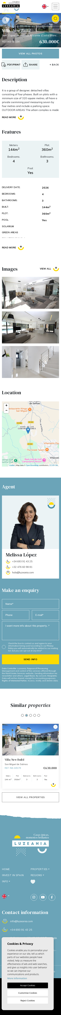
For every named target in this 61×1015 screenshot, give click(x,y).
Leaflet (12, 465)
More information (17, 978)
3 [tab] (30, 715)
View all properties (30, 797)
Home (6, 869)
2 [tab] (26, 715)
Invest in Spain (13, 875)
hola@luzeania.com (23, 572)
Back (54, 64)
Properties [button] (39, 869)
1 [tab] (22, 715)
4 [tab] (34, 715)
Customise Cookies (27, 992)
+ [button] (6, 405)
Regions (36, 875)
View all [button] (49, 268)
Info (5, 881)
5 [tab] (38, 715)
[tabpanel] (30, 756)
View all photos (30, 53)
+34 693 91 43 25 (22, 561)
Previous (5, 20)
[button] (30, 65)
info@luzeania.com (21, 921)
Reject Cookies (27, 1000)
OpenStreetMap (32, 465)
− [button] (6, 410)
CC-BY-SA (53, 465)
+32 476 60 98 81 (22, 566)
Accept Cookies (27, 985)
